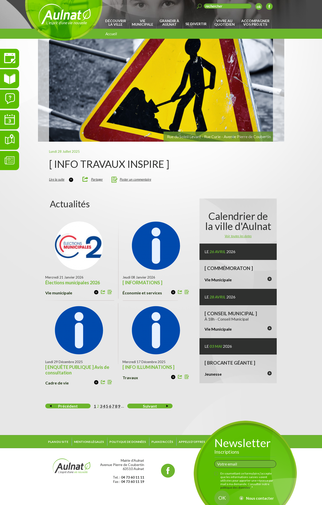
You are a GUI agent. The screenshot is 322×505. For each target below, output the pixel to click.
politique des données (235, 487)
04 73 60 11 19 (132, 481)
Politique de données (127, 442)
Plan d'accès (162, 442)
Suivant (150, 406)
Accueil (111, 33)
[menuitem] (116, 23)
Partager (97, 179)
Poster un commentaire (135, 179)
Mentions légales (89, 442)
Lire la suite (56, 179)
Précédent (68, 406)
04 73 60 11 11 (132, 477)
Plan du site (58, 442)
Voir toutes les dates (238, 236)
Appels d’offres (192, 442)
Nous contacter (260, 498)
